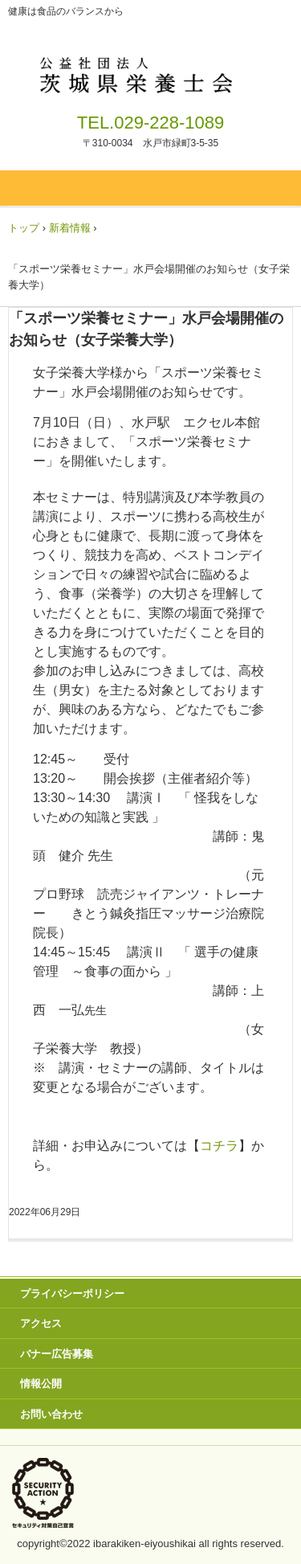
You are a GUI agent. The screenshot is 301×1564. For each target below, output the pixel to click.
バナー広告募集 (56, 1354)
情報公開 (41, 1384)
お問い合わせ (51, 1414)
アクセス (41, 1323)
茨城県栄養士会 (150, 72)
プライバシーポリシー (72, 1294)
